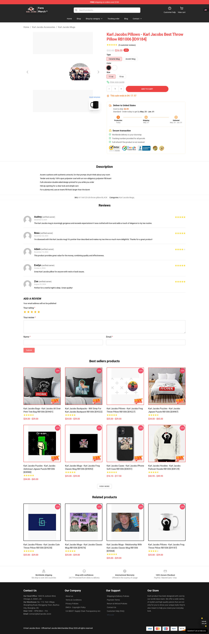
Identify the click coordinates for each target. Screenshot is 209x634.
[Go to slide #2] (69, 118)
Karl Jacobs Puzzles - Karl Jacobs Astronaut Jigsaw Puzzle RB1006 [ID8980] (39, 468)
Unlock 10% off (204, 622)
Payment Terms (113, 600)
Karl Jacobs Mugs (66, 27)
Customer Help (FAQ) (115, 611)
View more (104, 486)
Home (26, 27)
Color (109, 63)
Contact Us (111, 607)
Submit (29, 350)
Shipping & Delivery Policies (118, 596)
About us (69, 596)
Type (109, 55)
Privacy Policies (72, 604)
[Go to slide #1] (56, 118)
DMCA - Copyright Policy (76, 607)
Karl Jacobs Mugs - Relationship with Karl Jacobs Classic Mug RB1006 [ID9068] (124, 547)
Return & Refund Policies (117, 604)
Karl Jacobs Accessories (43, 27)
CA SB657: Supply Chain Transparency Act (83, 611)
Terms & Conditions (74, 600)
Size (108, 72)
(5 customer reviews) (127, 45)
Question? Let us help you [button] (196, 631)
